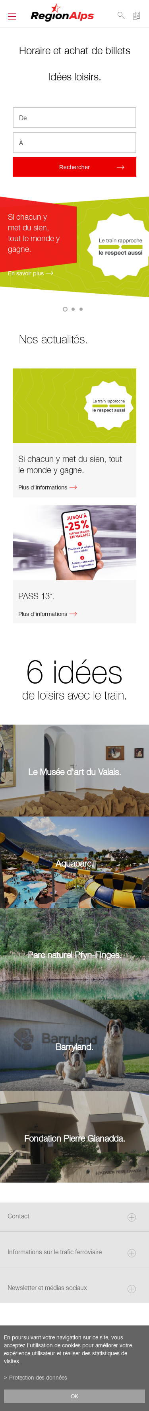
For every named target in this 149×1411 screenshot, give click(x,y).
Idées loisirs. (74, 76)
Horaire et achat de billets (74, 50)
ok (74, 1396)
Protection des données (38, 1377)
